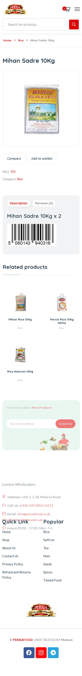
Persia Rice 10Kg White (62, 321)
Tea (46, 548)
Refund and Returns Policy (16, 574)
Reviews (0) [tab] (44, 203)
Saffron (48, 540)
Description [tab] (19, 203)
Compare (14, 159)
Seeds (47, 564)
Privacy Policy (12, 564)
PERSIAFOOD (23, 640)
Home (7, 40)
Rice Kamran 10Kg (20, 371)
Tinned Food (52, 580)
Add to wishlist (41, 159)
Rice (21, 40)
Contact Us (10, 556)
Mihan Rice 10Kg (20, 319)
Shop (5, 540)
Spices (47, 572)
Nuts (46, 556)
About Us (9, 548)
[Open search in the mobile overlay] (41, 24)
